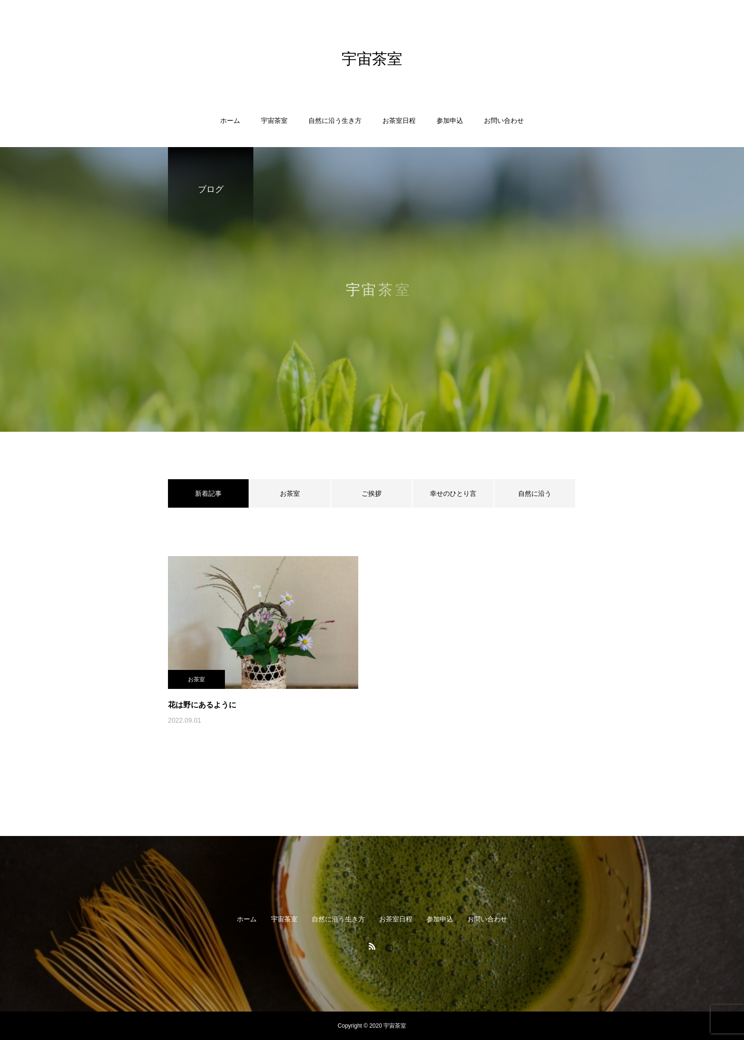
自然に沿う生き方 (335, 120)
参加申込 (450, 120)
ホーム (230, 120)
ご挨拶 (371, 493)
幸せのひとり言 (453, 493)
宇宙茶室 (274, 120)
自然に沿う (534, 493)
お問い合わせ (504, 120)
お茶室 (290, 493)
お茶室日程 (399, 120)
